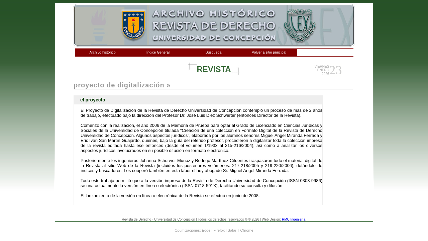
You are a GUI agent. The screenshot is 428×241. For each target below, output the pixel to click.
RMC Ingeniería (293, 219)
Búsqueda (214, 52)
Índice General (158, 52)
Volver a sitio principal (269, 52)
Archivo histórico (102, 52)
